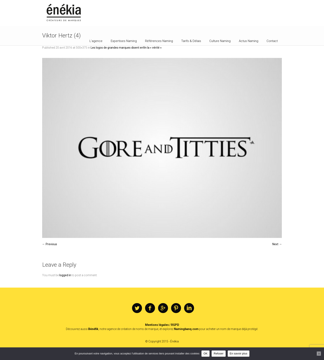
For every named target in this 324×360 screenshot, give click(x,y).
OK (205, 353)
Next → (277, 244)
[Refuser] (319, 354)
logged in (65, 275)
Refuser (218, 353)
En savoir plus (238, 353)
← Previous (49, 244)
